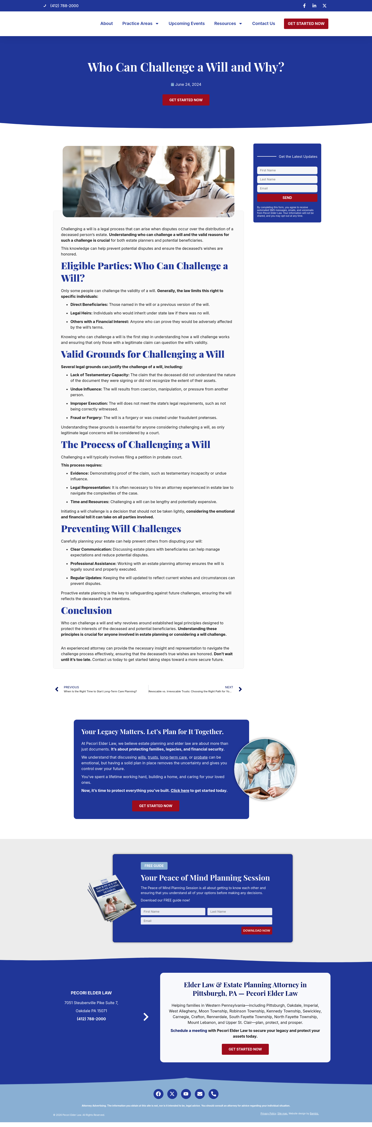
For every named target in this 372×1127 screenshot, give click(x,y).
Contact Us (263, 23)
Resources (228, 23)
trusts (153, 758)
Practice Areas (140, 23)
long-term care (173, 758)
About (106, 23)
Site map (282, 1118)
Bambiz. (314, 1118)
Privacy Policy (268, 1118)
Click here (180, 791)
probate (201, 758)
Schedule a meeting (191, 1032)
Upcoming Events (187, 23)
